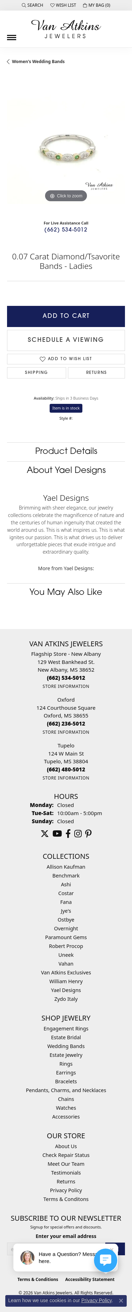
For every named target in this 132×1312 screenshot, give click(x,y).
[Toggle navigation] (11, 35)
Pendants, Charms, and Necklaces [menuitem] (66, 1090)
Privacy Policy (66, 1190)
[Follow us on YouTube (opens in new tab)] (57, 834)
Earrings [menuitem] (66, 1072)
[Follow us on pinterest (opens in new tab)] (88, 834)
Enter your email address (66, 1236)
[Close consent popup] (121, 1301)
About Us (66, 1146)
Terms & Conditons (65, 1199)
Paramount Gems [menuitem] (66, 937)
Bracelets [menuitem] (66, 1081)
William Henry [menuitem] (65, 981)
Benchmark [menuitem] (66, 875)
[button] (32, 5)
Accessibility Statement (89, 1279)
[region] (66, 145)
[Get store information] (66, 686)
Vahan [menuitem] (65, 963)
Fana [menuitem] (66, 902)
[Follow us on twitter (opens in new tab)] (44, 834)
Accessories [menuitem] (66, 1116)
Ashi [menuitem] (66, 884)
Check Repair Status (66, 1155)
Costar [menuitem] (66, 893)
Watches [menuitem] (66, 1107)
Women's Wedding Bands (38, 61)
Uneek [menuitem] (66, 954)
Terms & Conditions (37, 1279)
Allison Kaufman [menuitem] (66, 866)
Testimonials (66, 1172)
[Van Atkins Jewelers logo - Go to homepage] (66, 29)
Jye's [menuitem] (66, 910)
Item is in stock (66, 408)
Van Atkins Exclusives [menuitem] (66, 972)
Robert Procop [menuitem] (66, 946)
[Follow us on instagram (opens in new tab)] (78, 834)
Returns (96, 373)
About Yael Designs (66, 471)
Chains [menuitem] (66, 1099)
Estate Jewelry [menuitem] (66, 1055)
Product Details (66, 452)
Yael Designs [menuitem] (66, 990)
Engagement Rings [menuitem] (66, 1028)
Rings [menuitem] (66, 1063)
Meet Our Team (66, 1163)
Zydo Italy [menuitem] (65, 999)
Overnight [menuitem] (66, 928)
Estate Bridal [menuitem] (66, 1037)
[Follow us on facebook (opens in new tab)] (68, 834)
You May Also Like (66, 593)
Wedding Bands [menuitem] (65, 1046)
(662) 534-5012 (65, 230)
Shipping (36, 373)
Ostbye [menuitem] (66, 919)
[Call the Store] (66, 677)
